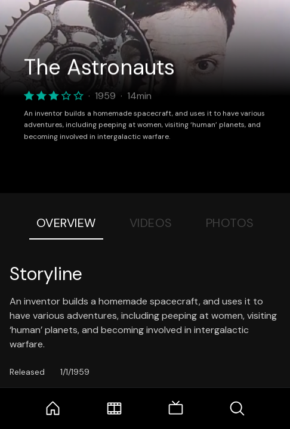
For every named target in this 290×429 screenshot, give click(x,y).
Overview (66, 223)
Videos (150, 223)
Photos (230, 223)
